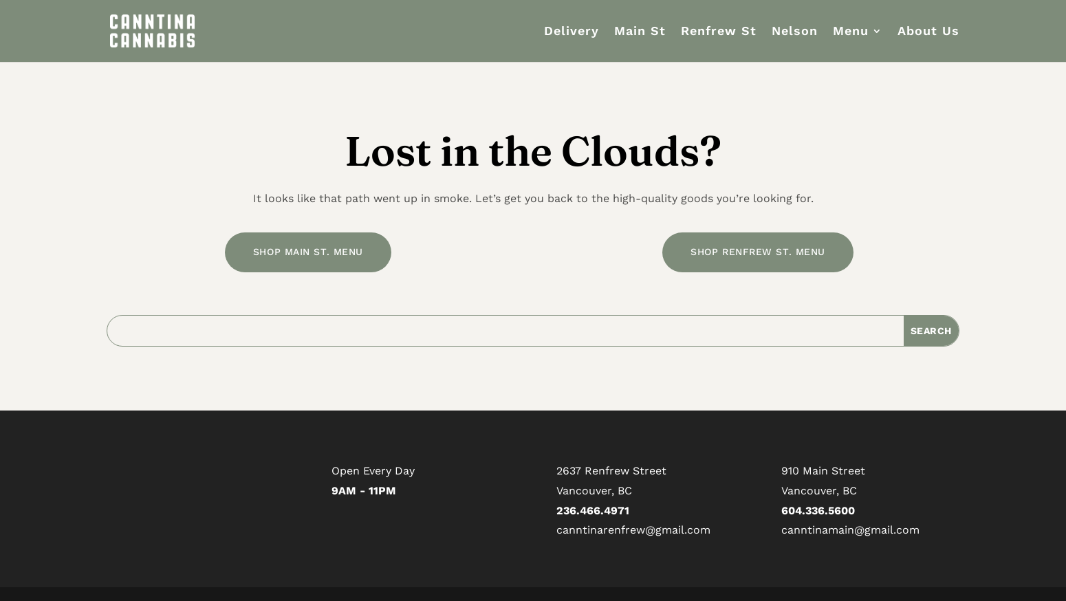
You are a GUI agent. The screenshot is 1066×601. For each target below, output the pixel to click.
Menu (851, 32)
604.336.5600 (818, 510)
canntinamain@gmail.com (850, 529)
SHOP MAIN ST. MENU (308, 251)
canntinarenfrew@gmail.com (633, 529)
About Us (928, 32)
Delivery (571, 32)
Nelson (795, 32)
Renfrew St (719, 32)
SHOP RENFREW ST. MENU (757, 251)
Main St (640, 32)
